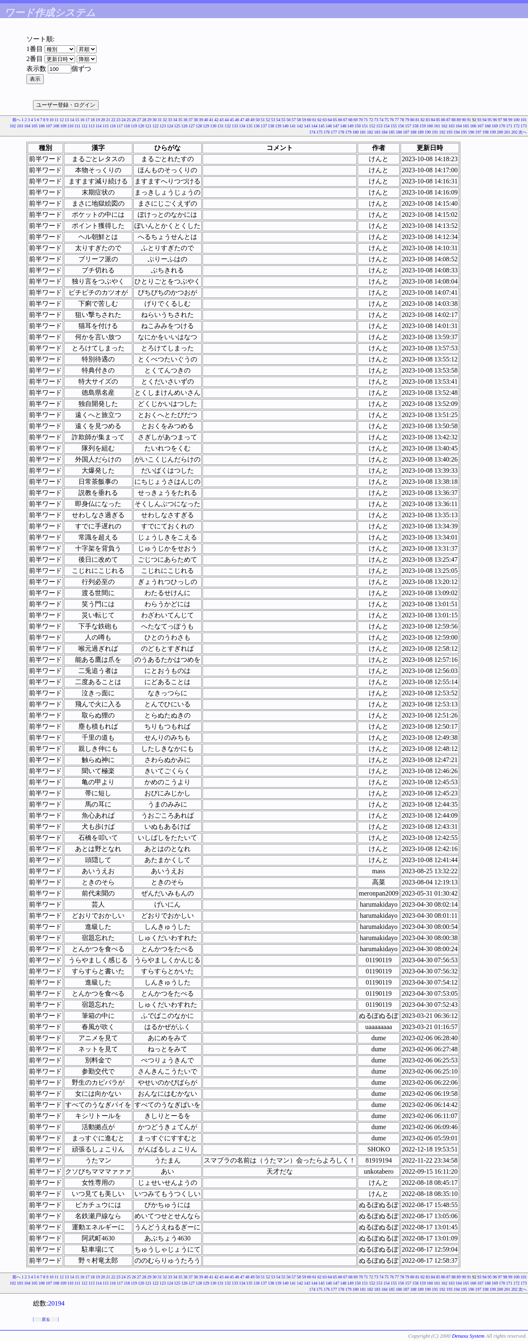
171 (509, 126)
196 (471, 132)
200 (500, 132)
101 (524, 119)
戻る (46, 1319)
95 (490, 119)
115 (106, 126)
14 (72, 119)
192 (442, 132)
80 (412, 119)
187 (406, 132)
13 (67, 119)
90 (464, 119)
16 (82, 119)
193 (449, 132)
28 (144, 119)
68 (351, 119)
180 (356, 132)
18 (93, 119)
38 (196, 119)
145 (321, 126)
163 (451, 126)
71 (366, 119)
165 (466, 126)
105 (34, 126)
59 (304, 119)
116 (113, 126)
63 (325, 119)
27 (139, 119)
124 (170, 126)
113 (92, 126)
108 (56, 126)
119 (134, 126)
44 (227, 119)
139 (278, 126)
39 (201, 119)
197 (478, 132)
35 (180, 119)
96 (495, 119)
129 (206, 126)
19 (98, 119)
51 (263, 119)
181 (363, 132)
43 (221, 119)
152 (372, 126)
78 (402, 119)
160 (430, 126)
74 (382, 119)
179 (348, 132)
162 (444, 126)
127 (192, 126)
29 (149, 119)
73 (376, 119)
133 (235, 126)
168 (488, 126)
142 (300, 126)
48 (247, 119)
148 (343, 126)
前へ (16, 119)
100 (517, 119)
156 (401, 126)
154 (387, 126)
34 (175, 119)
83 (428, 119)
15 (77, 119)
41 (211, 119)
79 (407, 119)
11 (56, 119)
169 (495, 126)
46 (237, 119)
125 (177, 126)
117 (120, 126)
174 (312, 132)
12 (62, 119)
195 (464, 132)
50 (258, 119)
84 (433, 119)
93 (479, 119)
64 (330, 119)
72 (371, 119)
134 (242, 126)
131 (220, 126)
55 (283, 119)
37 (191, 119)
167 (480, 126)
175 (319, 132)
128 (199, 126)
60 (309, 119)
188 (413, 132)
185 (392, 132)
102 (12, 126)
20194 (56, 1303)
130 (213, 126)
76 (392, 119)
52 (268, 119)
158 (415, 126)
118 (127, 126)
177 (334, 132)
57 (294, 119)
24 (124, 119)
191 (435, 132)
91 (469, 119)
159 (423, 126)
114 (99, 126)
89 (459, 119)
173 (524, 126)
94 (485, 119)
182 (370, 132)
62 (320, 119)
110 (70, 126)
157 (408, 126)
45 (232, 119)
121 (148, 126)
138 (271, 126)
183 (377, 132)
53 (273, 119)
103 (20, 126)
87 (448, 119)
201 (507, 132)
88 (454, 119)
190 (428, 132)
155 (394, 126)
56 (289, 119)
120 (141, 126)
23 (118, 119)
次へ (523, 132)
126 (185, 126)
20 (103, 119)
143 (307, 126)
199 (493, 132)
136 (257, 126)
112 (84, 126)
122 (156, 126)
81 (417, 119)
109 (63, 126)
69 (356, 119)
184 (385, 132)
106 (41, 126)
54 (278, 119)
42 (216, 119)
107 (49, 126)
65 (335, 119)
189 (420, 132)
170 (502, 126)
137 (264, 126)
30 (155, 119)
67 (345, 119)
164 (459, 126)
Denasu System (468, 1336)
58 (299, 119)
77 (397, 119)
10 (52, 119)
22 (113, 119)
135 (249, 126)
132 (228, 126)
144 (314, 126)
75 (386, 119)
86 (443, 119)
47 (242, 119)
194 (457, 132)
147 (336, 126)
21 (108, 119)
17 (87, 119)
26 (134, 119)
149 (350, 126)
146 (329, 126)
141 (293, 126)
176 (327, 132)
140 (286, 126)
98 (505, 119)
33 (170, 119)
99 (510, 119)
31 (160, 119)
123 (163, 126)
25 (129, 119)
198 (486, 132)
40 (206, 119)
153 (379, 126)
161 (437, 126)
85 (438, 119)
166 (473, 126)
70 (361, 119)
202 (515, 132)
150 (358, 126)
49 (252, 119)
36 (186, 119)
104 (27, 126)
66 (340, 119)
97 (500, 119)
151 (365, 126)
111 (77, 126)
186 (399, 132)
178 (341, 132)
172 (517, 126)
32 (165, 119)
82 (423, 119)
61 (314, 119)
